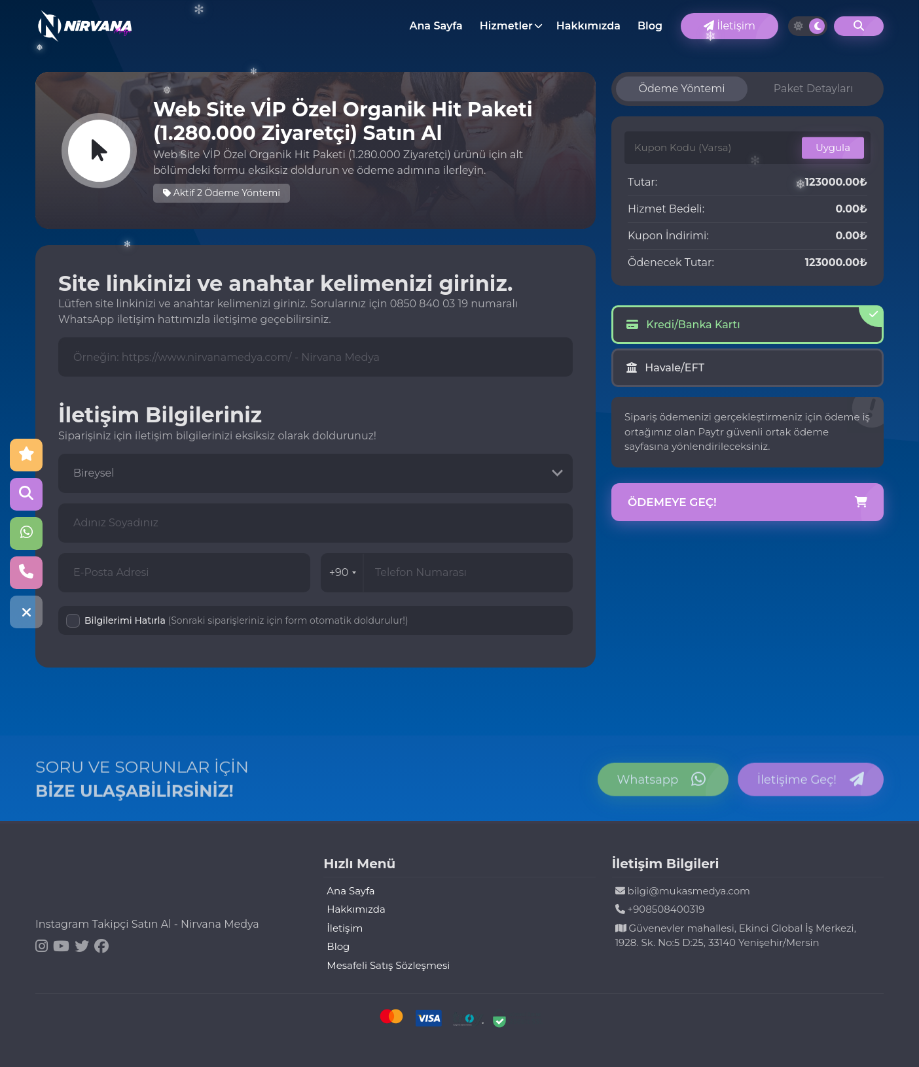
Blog (650, 26)
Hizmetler (506, 26)
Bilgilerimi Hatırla (246, 620)
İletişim (729, 26)
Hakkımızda (588, 26)
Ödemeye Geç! (747, 502)
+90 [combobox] (343, 572)
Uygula (833, 147)
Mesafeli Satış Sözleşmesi (388, 965)
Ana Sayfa (435, 26)
